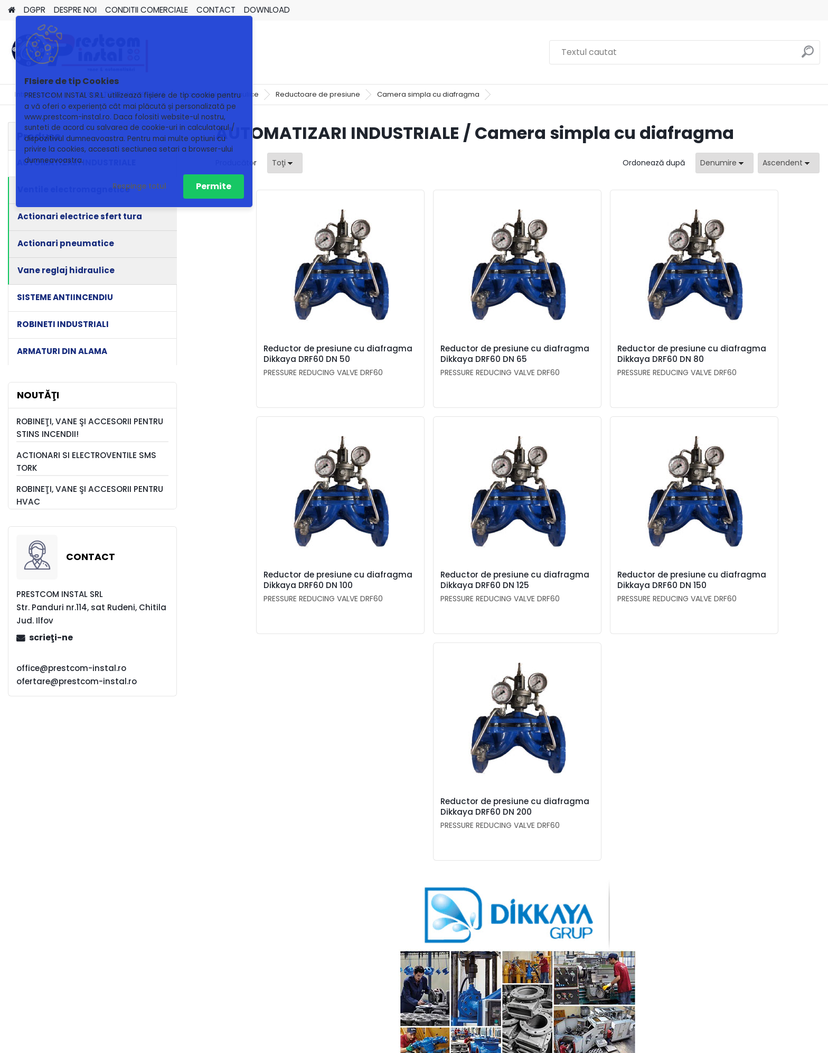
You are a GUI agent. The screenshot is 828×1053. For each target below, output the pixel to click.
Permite (213, 186)
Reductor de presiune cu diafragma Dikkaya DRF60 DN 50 (288, 359)
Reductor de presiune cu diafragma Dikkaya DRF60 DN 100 (741, 359)
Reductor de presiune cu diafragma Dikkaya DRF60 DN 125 (363, 596)
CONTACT (216, 9)
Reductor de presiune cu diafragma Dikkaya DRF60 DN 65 (439, 359)
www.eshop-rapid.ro (446, 1042)
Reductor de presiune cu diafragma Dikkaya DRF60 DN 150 (514, 596)
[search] (808, 55)
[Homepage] (11, 10)
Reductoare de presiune (318, 94)
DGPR (34, 9)
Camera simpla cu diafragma (428, 94)
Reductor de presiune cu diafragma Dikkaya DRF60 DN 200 (666, 596)
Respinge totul (139, 186)
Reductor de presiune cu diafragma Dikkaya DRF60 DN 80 (590, 359)
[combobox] (724, 163)
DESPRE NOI (75, 9)
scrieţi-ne (51, 637)
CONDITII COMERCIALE (146, 9)
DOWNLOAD (267, 9)
